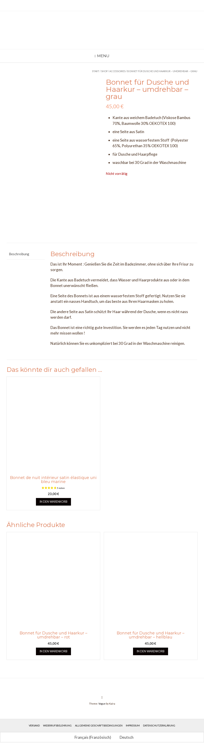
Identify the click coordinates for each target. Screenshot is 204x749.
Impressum (133, 725)
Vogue (102, 703)
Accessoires (117, 71)
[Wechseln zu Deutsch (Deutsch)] (124, 737)
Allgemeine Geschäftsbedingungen (99, 725)
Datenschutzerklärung (159, 725)
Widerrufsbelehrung (57, 725)
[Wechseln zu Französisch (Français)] (90, 737)
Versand (34, 725)
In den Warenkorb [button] (53, 501)
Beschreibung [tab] (19, 254)
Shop (104, 71)
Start (95, 71)
